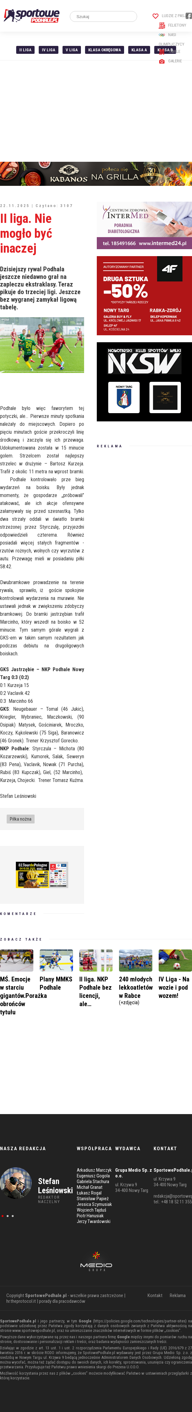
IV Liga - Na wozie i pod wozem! (174, 987)
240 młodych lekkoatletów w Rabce (136, 989)
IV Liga (48, 49)
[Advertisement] (96, 111)
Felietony (172, 25)
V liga (72, 49)
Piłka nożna (20, 819)
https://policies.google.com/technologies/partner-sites (139, 1321)
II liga (25, 49)
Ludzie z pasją (170, 15)
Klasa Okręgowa (104, 49)
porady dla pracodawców (62, 1301)
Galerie (170, 61)
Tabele (169, 51)
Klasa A (139, 49)
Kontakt (155, 1295)
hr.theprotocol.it (21, 1301)
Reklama (178, 1295)
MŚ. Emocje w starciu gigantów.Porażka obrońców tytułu (23, 995)
